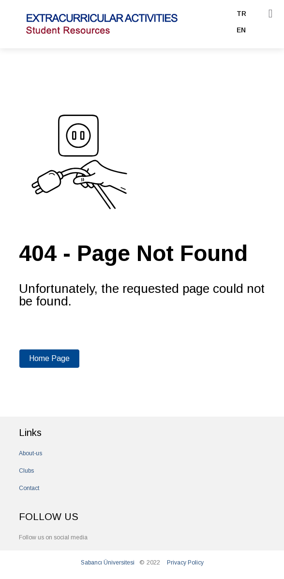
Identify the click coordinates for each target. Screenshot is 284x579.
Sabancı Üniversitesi (108, 562)
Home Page (49, 358)
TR (241, 13)
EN (241, 30)
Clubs (26, 470)
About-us (30, 453)
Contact (29, 488)
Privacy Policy (185, 562)
